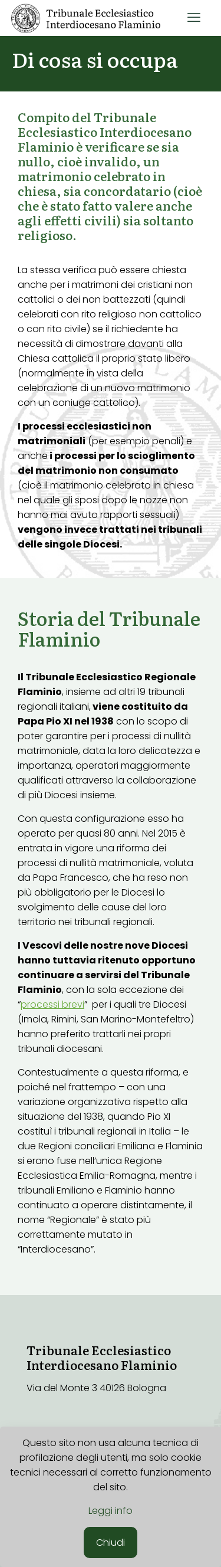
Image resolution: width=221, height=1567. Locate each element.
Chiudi (110, 1542)
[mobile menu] (194, 18)
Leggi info (110, 1510)
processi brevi (52, 1004)
